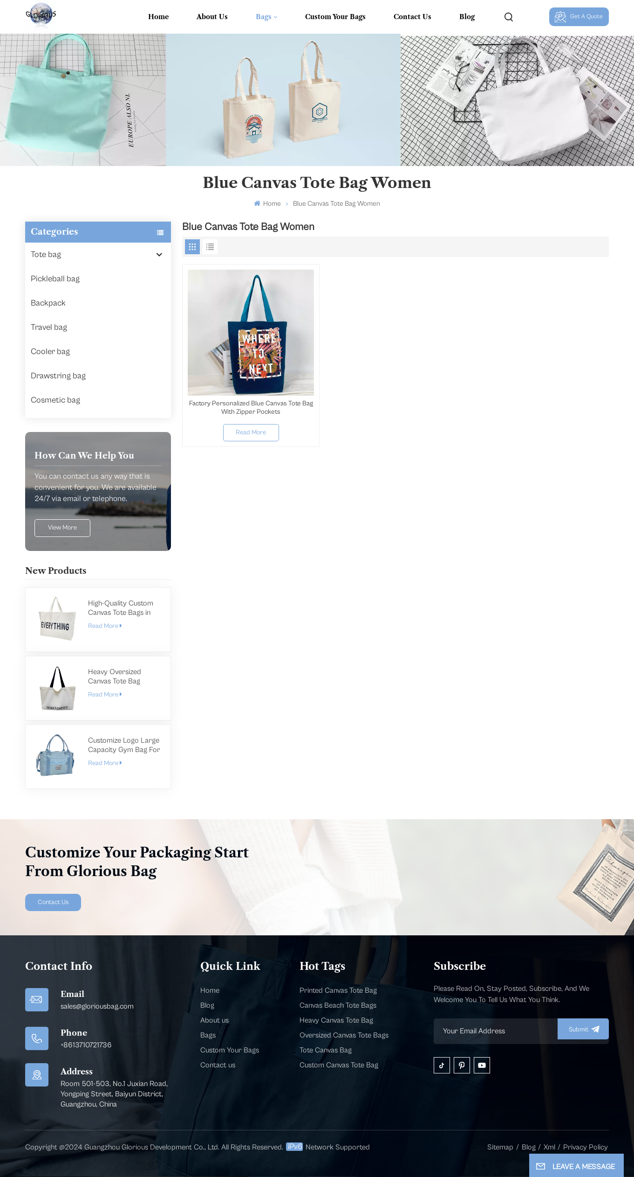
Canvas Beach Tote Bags (338, 1005)
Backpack (48, 303)
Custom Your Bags (335, 17)
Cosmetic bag (55, 400)
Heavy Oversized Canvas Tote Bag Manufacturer (114, 677)
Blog (467, 17)
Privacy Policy (585, 1147)
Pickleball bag (55, 279)
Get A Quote (579, 16)
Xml (549, 1147)
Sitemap (500, 1147)
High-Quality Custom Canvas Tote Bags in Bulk (120, 608)
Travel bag (49, 327)
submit (583, 1028)
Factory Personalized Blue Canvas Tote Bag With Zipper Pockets (251, 407)
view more (62, 527)
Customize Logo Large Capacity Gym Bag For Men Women (124, 745)
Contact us (217, 1065)
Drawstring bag (58, 376)
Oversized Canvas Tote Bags (344, 1035)
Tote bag (46, 254)
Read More (105, 626)
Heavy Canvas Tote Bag (336, 1020)
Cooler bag (50, 351)
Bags (264, 17)
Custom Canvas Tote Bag (339, 1065)
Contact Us (412, 17)
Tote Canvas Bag (326, 1050)
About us (214, 1020)
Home (158, 17)
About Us (212, 17)
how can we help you (84, 456)
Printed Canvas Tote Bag (338, 990)
